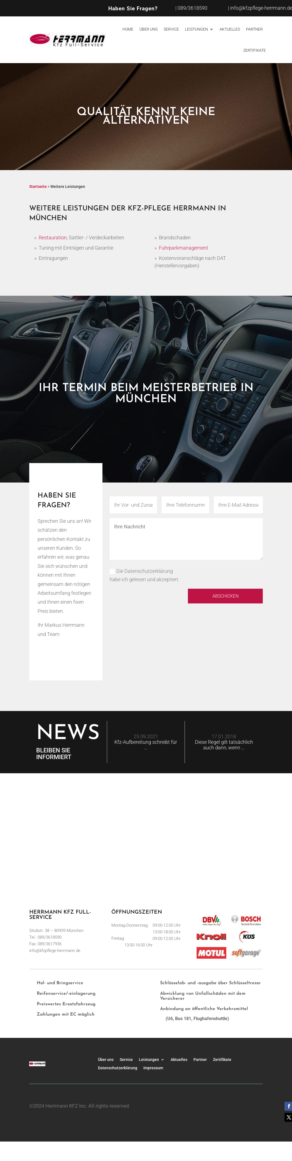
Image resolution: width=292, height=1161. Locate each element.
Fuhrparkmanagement (183, 248)
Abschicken (221, 596)
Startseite (38, 186)
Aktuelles (230, 29)
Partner (254, 29)
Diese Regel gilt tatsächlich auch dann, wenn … (224, 744)
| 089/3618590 (191, 8)
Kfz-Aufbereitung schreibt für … (145, 744)
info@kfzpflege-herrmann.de (54, 950)
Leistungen (196, 29)
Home (127, 29)
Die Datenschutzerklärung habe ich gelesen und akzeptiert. (144, 575)
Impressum (153, 1068)
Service (171, 29)
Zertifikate (254, 50)
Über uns (148, 29)
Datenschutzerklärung (117, 1068)
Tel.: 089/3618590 (45, 937)
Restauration (53, 237)
